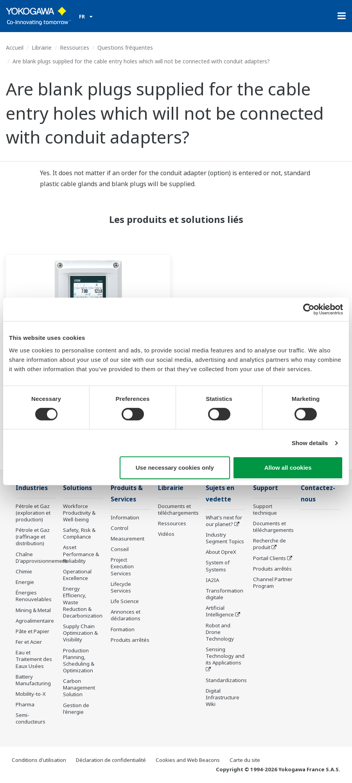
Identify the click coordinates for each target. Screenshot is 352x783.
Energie (25, 581)
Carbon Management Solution (79, 687)
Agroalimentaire (35, 620)
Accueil (14, 47)
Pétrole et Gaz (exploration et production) (33, 513)
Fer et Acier (29, 641)
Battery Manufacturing (33, 680)
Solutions (77, 488)
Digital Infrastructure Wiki (222, 697)
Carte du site (245, 759)
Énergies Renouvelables (34, 596)
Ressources (74, 47)
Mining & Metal (33, 610)
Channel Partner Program (273, 582)
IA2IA (212, 580)
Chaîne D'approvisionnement (41, 557)
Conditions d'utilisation (39, 759)
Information (125, 517)
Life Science (125, 601)
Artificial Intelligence (220, 611)
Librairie (42, 47)
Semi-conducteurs (30, 718)
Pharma (25, 704)
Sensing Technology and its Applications (225, 656)
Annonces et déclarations (125, 615)
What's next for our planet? (224, 521)
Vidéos (166, 533)
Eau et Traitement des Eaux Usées (34, 659)
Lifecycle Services (121, 587)
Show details (310, 443)
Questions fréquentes (125, 47)
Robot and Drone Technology (220, 632)
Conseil (120, 549)
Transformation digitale (224, 594)
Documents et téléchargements (178, 509)
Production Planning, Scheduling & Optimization (78, 660)
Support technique (265, 509)
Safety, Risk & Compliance (79, 533)
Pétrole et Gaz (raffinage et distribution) (33, 536)
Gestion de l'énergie (76, 708)
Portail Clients (269, 558)
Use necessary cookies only (175, 467)
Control (119, 528)
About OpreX (221, 551)
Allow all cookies (288, 467)
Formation (123, 629)
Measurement (127, 538)
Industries (32, 488)
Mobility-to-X (31, 693)
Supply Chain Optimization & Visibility (80, 633)
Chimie (24, 571)
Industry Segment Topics (225, 538)
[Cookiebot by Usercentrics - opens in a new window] (309, 309)
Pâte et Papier (32, 631)
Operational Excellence (77, 575)
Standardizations (226, 680)
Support (265, 488)
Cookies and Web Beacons (188, 759)
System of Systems (218, 566)
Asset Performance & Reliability (81, 554)
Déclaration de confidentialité (111, 759)
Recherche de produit (269, 544)
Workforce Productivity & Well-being (79, 513)
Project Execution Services (122, 566)
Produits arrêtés (130, 639)
